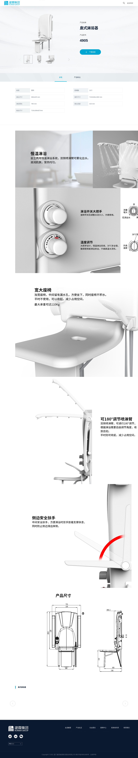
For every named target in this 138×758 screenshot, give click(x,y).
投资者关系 (85, 3)
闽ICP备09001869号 (82, 754)
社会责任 (63, 3)
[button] (68, 59)
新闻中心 (74, 3)
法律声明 (93, 754)
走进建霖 (42, 3)
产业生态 (52, 3)
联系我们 (96, 3)
